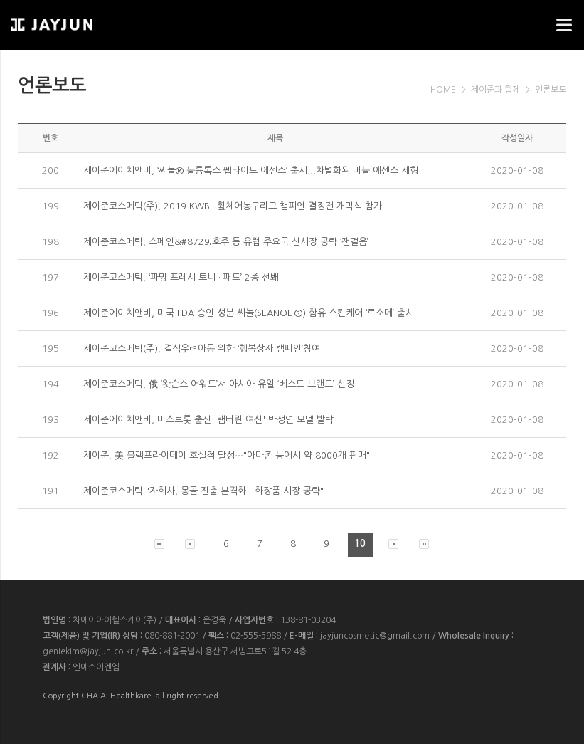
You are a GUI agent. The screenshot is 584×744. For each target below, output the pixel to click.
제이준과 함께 (495, 89)
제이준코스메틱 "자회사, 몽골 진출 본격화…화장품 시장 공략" (203, 491)
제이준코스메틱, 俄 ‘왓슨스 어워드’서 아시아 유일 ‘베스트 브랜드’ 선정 (218, 384)
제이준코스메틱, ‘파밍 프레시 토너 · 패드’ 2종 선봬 (181, 277)
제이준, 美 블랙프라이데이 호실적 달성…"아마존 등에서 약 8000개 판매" (226, 455)
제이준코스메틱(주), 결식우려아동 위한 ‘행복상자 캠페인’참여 (201, 348)
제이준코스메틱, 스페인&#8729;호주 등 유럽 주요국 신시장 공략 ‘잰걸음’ (225, 241)
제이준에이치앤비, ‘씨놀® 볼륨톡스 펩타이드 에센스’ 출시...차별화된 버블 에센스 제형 (250, 170)
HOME (443, 89)
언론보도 (550, 89)
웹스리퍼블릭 (82, 20)
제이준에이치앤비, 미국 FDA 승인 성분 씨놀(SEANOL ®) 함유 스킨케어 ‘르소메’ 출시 (248, 313)
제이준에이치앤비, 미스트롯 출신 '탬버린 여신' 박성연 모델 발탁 (208, 419)
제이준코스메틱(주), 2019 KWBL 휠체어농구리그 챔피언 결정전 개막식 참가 (232, 206)
